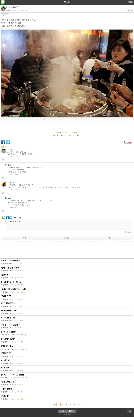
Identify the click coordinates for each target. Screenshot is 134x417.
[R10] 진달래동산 (67, 334)
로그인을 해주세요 (68, 224)
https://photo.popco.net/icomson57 (67, 135)
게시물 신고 (128, 142)
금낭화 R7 (67, 277)
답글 (3, 159)
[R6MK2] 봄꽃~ (67, 348)
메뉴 (130, 2)
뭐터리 (9, 165)
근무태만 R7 (67, 355)
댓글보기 (5, 15)
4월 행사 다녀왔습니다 (67, 327)
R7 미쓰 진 (67, 362)
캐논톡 (67, 2)
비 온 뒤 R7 (67, 370)
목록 (109, 238)
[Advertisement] (67, 248)
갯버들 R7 (67, 398)
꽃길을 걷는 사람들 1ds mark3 (67, 291)
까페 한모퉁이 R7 (67, 384)
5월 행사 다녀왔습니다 (67, 263)
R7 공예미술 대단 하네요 (67, 284)
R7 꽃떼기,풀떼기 (67, 341)
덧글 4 (5, 146)
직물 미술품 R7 (67, 391)
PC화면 (71, 411)
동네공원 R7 (67, 298)
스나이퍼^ (10, 183)
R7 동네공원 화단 (67, 320)
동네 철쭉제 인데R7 (67, 313)
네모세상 (10, 150)
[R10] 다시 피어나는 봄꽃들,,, (67, 377)
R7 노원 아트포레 (67, 305)
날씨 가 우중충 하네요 (67, 270)
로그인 (62, 411)
